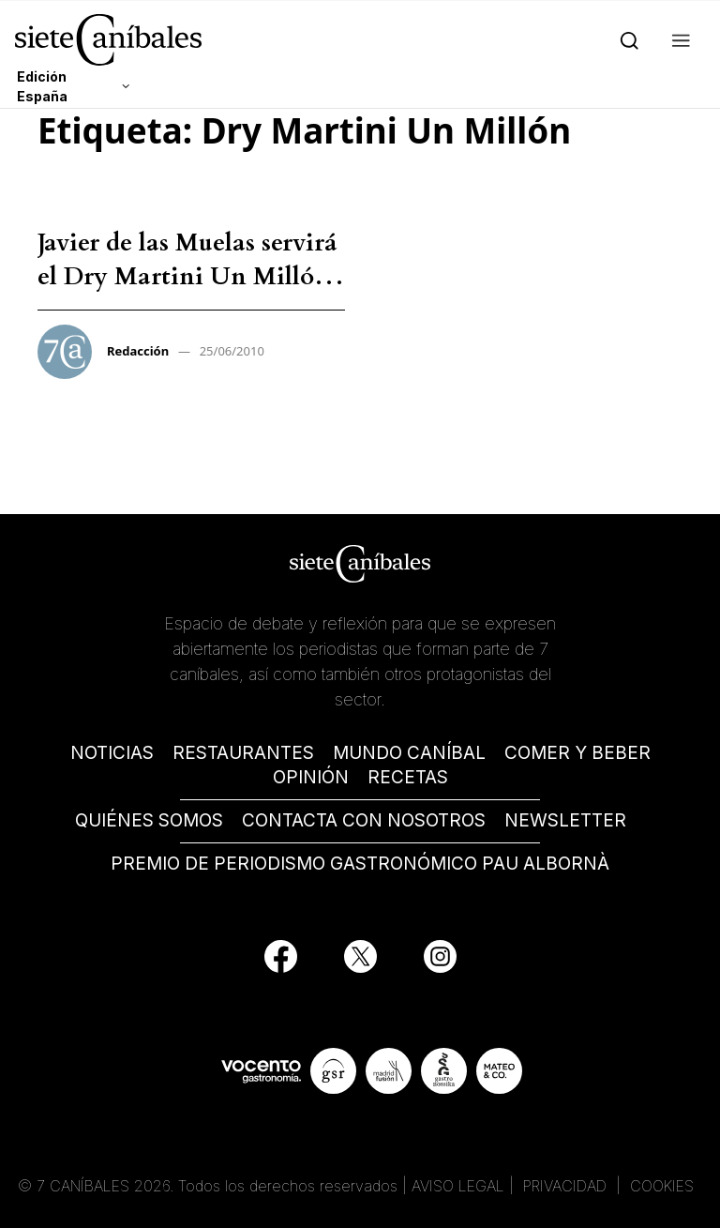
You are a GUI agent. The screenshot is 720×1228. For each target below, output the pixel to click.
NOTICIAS (112, 753)
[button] (677, 39)
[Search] (626, 39)
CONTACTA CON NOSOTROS (364, 820)
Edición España (42, 86)
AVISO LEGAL (458, 1185)
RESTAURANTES (243, 753)
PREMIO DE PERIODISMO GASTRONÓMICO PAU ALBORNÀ (360, 863)
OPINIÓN (311, 777)
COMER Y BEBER (577, 753)
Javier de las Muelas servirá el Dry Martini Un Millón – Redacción (188, 276)
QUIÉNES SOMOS (149, 820)
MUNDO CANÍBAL (409, 753)
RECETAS (408, 777)
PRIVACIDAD (567, 1185)
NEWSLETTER (565, 820)
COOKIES (662, 1185)
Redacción (138, 350)
